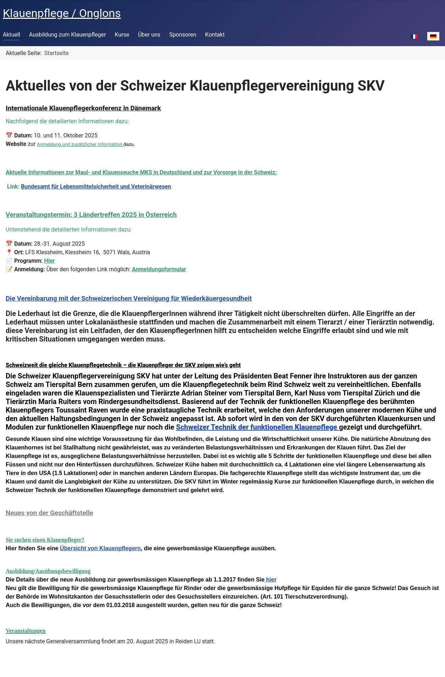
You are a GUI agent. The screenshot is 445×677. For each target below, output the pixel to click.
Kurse (122, 34)
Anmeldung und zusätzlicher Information (79, 144)
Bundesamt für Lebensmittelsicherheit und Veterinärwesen (96, 186)
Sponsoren (182, 34)
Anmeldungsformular (159, 269)
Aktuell (11, 34)
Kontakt (215, 34)
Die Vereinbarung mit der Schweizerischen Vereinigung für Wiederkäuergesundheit (129, 298)
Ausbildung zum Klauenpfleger (67, 34)
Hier (49, 260)
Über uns (149, 34)
